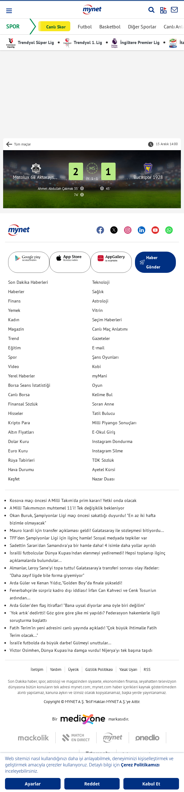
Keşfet (14, 479)
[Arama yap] (151, 9)
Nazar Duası (103, 479)
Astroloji (100, 301)
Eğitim (14, 348)
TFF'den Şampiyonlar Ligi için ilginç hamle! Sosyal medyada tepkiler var (78, 538)
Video (13, 366)
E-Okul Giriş (103, 432)
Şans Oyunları (105, 357)
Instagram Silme (107, 451)
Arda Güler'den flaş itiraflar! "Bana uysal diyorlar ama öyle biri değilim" (77, 605)
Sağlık (98, 291)
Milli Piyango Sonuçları (114, 423)
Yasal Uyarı (128, 669)
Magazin (16, 329)
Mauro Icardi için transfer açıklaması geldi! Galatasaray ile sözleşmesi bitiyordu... (87, 530)
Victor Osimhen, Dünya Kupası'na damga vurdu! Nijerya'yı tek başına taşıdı (81, 650)
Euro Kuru (18, 451)
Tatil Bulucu (103, 413)
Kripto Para (19, 423)
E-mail (98, 348)
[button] (8, 10)
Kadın (13, 319)
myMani (99, 376)
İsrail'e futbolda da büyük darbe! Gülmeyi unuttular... (60, 643)
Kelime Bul (102, 394)
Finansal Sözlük (23, 404)
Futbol (85, 26)
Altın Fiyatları (21, 432)
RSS (147, 669)
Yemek (14, 310)
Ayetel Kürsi (103, 469)
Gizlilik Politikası (99, 669)
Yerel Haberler (21, 376)
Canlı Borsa (19, 394)
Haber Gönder (150, 262)
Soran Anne (103, 404)
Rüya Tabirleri (21, 460)
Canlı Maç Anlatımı (110, 329)
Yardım (56, 669)
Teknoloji (101, 282)
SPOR (13, 26)
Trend (13, 338)
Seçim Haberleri (107, 319)
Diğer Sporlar (142, 26)
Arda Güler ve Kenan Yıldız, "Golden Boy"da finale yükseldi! (66, 583)
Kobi (96, 366)
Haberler (16, 291)
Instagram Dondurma (112, 441)
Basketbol (110, 26)
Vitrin (97, 310)
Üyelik (73, 669)
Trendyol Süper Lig (30, 42)
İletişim (37, 669)
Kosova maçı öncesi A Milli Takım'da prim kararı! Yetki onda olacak (73, 500)
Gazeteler (101, 338)
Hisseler (15, 413)
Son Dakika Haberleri (28, 282)
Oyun (97, 385)
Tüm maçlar (22, 144)
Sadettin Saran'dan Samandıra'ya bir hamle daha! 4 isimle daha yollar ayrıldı (83, 545)
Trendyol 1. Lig (82, 42)
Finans (14, 301)
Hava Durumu (21, 469)
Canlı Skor (56, 27)
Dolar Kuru (18, 441)
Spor (12, 357)
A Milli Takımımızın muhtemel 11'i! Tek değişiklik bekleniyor (67, 508)
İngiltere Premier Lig (136, 42)
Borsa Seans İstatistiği (29, 385)
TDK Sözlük (103, 460)
